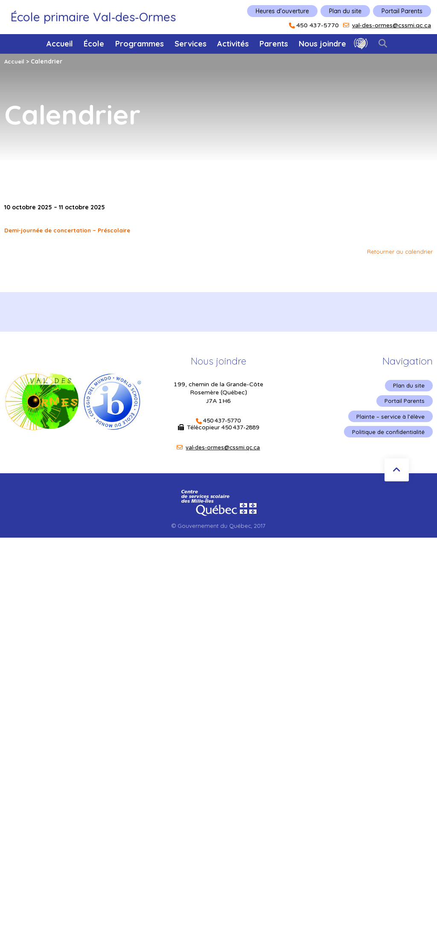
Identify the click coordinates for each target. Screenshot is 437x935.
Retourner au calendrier (399, 251)
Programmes (139, 44)
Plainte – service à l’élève (389, 418)
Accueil (60, 44)
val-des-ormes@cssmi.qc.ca (391, 25)
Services (191, 44)
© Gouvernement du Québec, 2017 (218, 526)
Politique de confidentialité (387, 434)
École (94, 44)
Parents (273, 44)
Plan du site (345, 11)
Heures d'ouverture (282, 11)
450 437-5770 (317, 25)
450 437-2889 (240, 427)
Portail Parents (402, 11)
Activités (233, 44)
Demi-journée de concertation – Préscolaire (70, 230)
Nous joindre (322, 44)
